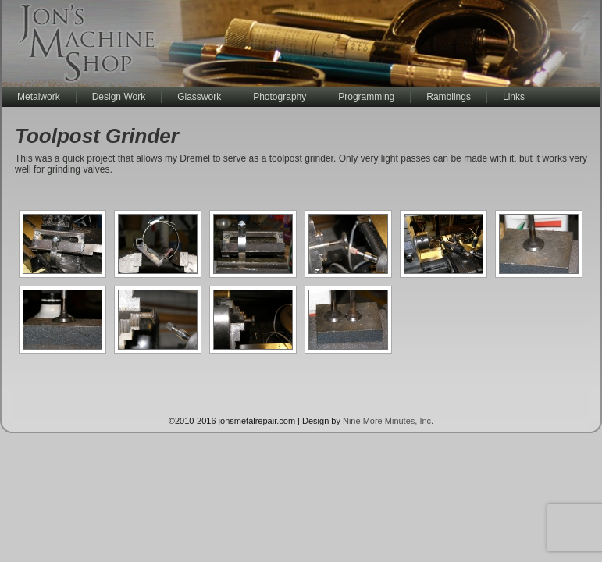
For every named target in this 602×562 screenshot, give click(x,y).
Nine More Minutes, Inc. (388, 420)
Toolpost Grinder (97, 136)
